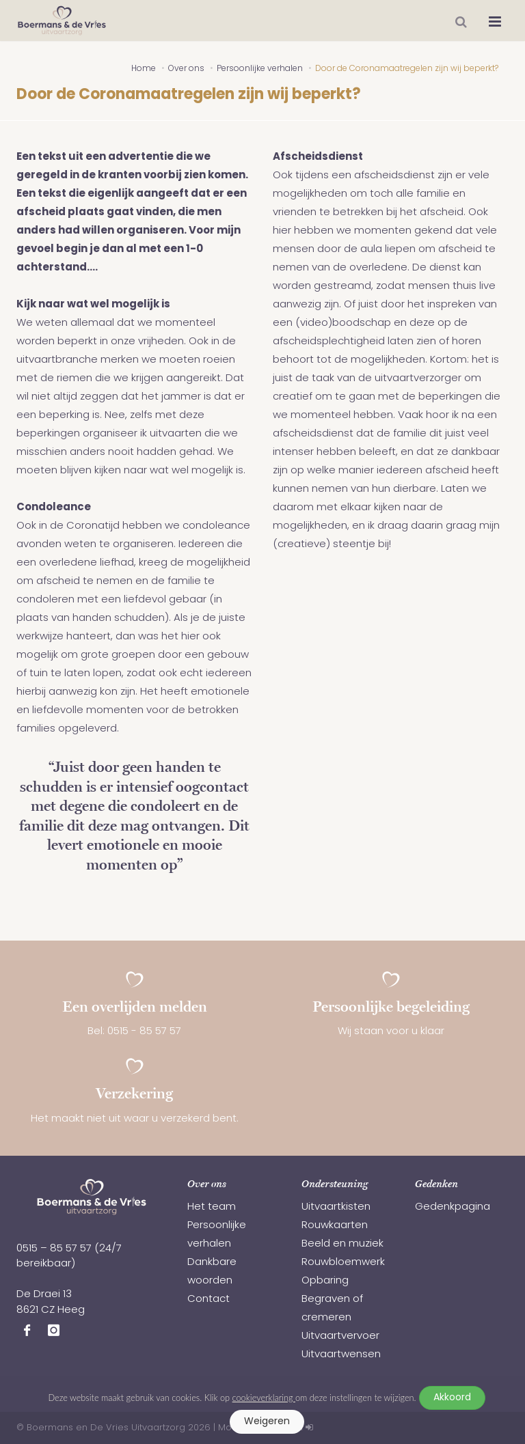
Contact (208, 1299)
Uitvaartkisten (336, 1207)
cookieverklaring (263, 1397)
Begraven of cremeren (332, 1308)
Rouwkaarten (334, 1226)
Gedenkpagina (452, 1207)
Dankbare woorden (212, 1272)
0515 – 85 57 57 (54, 1249)
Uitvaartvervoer (340, 1336)
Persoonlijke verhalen (216, 1235)
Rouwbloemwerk (343, 1263)
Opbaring (325, 1281)
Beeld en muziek (342, 1244)
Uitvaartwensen (341, 1355)
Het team (211, 1207)
